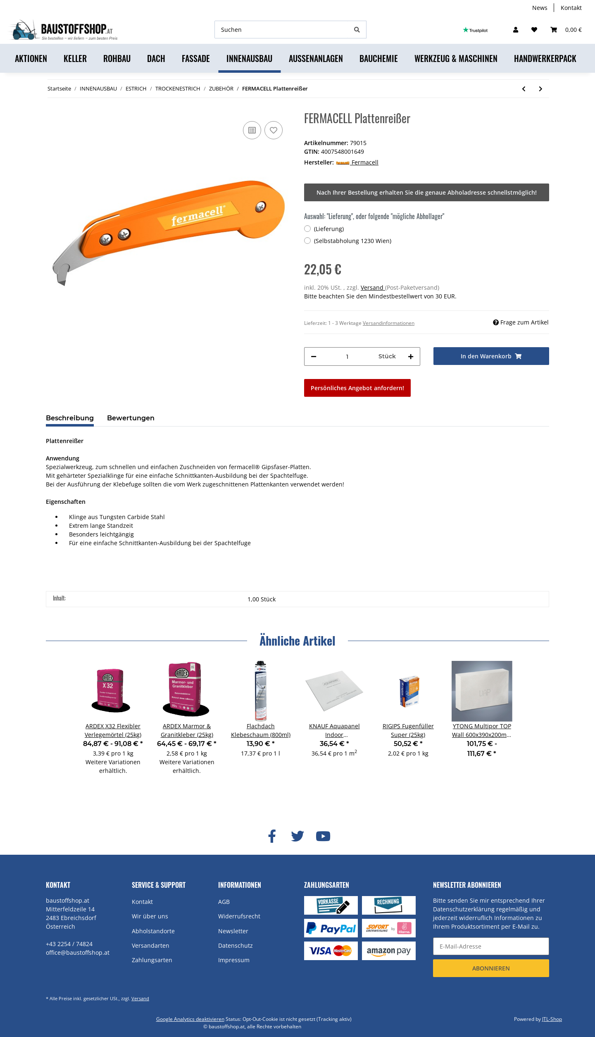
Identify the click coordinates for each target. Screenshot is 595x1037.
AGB (224, 902)
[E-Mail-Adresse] (491, 946)
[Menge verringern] (314, 356)
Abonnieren (491, 968)
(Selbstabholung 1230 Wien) (352, 241)
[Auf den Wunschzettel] (273, 130)
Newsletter (233, 931)
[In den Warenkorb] (491, 356)
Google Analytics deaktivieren (190, 1019)
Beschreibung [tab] (70, 418)
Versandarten (150, 945)
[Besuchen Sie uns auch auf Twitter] (297, 836)
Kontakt (571, 8)
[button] (516, 29)
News (539, 8)
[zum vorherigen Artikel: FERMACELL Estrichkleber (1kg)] (523, 89)
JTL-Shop (552, 1019)
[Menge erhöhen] (411, 356)
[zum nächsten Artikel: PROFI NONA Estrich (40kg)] (540, 89)
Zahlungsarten (152, 960)
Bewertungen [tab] (131, 418)
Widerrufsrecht (239, 916)
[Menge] (347, 356)
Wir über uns (150, 916)
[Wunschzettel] (534, 29)
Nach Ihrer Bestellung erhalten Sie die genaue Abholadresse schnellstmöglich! (427, 192)
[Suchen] (281, 29)
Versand (373, 287)
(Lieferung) (329, 229)
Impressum (234, 960)
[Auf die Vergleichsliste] (252, 130)
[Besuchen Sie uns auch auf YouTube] (323, 836)
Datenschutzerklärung (464, 909)
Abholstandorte (153, 931)
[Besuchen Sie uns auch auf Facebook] (272, 836)
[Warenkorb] (566, 29)
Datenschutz (235, 945)
